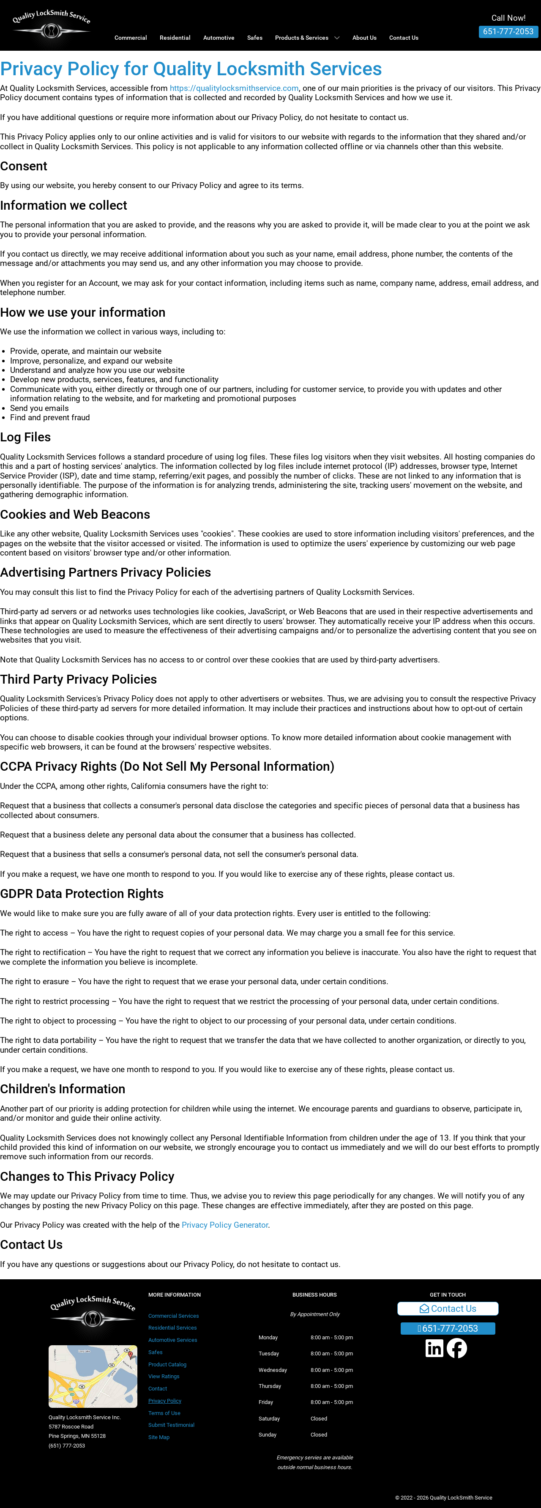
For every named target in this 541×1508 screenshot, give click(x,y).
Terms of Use (164, 1413)
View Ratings (164, 1376)
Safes (155, 1352)
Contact (157, 1388)
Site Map (158, 1437)
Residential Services (172, 1328)
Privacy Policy (164, 1401)
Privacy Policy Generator (225, 1225)
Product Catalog (167, 1364)
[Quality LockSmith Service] (51, 25)
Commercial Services (173, 1316)
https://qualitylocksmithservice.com (234, 88)
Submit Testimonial (171, 1425)
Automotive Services (172, 1340)
